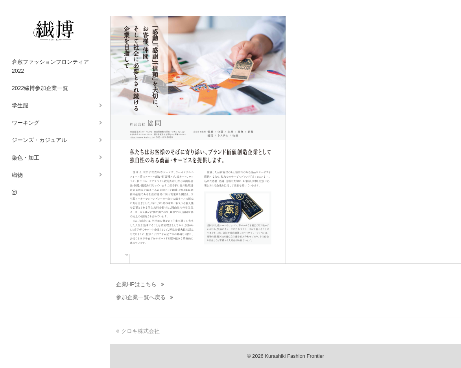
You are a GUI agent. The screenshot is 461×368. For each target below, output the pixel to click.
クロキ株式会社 (138, 331)
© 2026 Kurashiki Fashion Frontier (285, 356)
